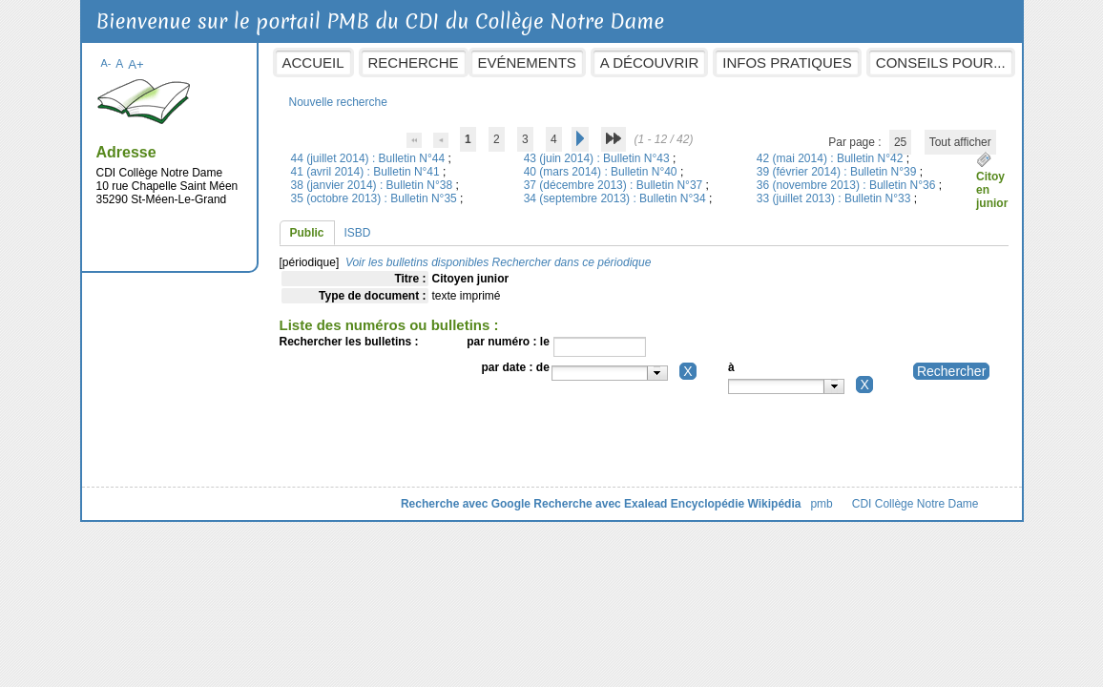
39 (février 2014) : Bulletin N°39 (838, 171)
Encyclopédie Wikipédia (736, 503)
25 (900, 142)
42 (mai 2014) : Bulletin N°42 (831, 158)
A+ (136, 64)
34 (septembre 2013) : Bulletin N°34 (616, 198)
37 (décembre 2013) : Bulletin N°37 (615, 185)
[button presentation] (657, 373)
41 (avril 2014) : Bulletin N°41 (367, 171)
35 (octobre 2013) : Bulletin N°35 (376, 198)
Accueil (313, 62)
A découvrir (649, 62)
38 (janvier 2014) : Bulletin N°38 (373, 185)
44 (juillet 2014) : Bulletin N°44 (369, 158)
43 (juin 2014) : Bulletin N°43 (598, 158)
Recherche (413, 62)
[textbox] (599, 373)
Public (307, 232)
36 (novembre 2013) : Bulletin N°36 (848, 185)
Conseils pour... (941, 62)
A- (106, 63)
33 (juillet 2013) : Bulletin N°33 (835, 198)
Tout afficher (960, 142)
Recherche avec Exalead (600, 503)
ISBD (357, 232)
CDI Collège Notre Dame (915, 503)
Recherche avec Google (466, 503)
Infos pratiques (787, 62)
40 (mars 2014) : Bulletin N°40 (602, 171)
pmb (821, 503)
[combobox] (610, 373)
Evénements (527, 62)
